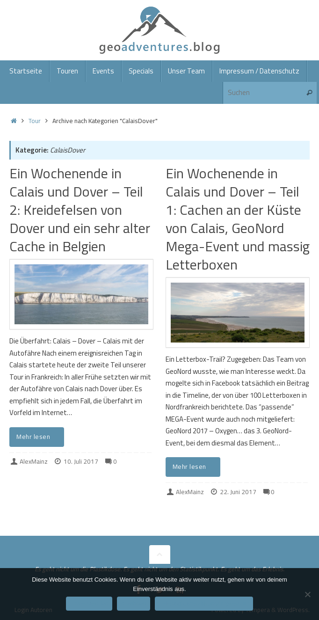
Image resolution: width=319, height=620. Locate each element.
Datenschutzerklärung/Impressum (204, 603)
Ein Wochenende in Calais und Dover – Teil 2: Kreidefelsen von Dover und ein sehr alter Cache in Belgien (79, 209)
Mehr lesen (38, 436)
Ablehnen (133, 603)
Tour (35, 120)
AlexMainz (34, 461)
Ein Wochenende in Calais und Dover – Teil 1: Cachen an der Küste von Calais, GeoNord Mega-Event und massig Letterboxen (238, 218)
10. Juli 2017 (81, 461)
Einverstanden (89, 603)
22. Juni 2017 (238, 491)
